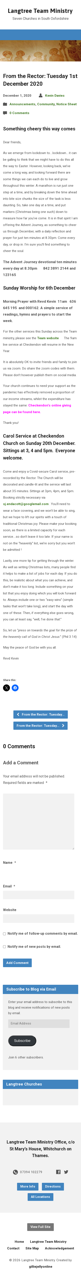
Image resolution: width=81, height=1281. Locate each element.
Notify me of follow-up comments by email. (43, 933)
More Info (27, 1186)
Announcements (22, 104)
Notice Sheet (66, 104)
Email (9, 886)
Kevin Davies (55, 96)
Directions (53, 1186)
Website (9, 910)
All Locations (40, 1197)
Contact (13, 1248)
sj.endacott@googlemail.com (26, 504)
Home (19, 1242)
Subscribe (22, 1041)
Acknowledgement (59, 1248)
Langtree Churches (24, 1084)
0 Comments (19, 113)
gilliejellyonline (40, 1267)
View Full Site (40, 1227)
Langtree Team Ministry (40, 10)
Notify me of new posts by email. (34, 947)
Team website (47, 338)
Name (9, 863)
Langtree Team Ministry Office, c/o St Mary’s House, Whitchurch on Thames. (41, 1149)
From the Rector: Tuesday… (40, 714)
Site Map (32, 1248)
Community (46, 104)
